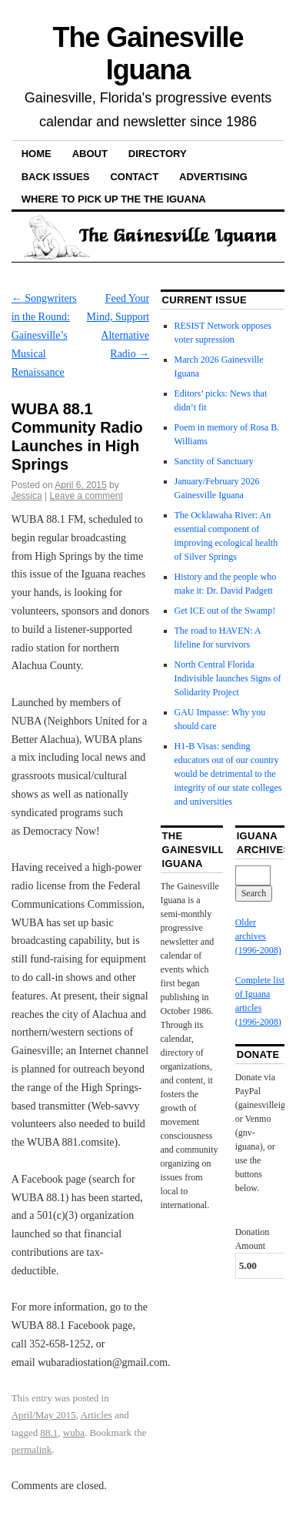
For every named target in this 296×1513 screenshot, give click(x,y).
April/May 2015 (44, 1415)
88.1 (49, 1432)
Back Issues (56, 176)
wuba (74, 1432)
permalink (32, 1449)
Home (37, 153)
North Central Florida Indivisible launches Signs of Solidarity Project (228, 678)
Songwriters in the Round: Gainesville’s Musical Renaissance (44, 335)
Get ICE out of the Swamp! (225, 610)
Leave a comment (85, 495)
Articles (96, 1415)
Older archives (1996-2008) (258, 936)
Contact (134, 176)
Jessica (27, 495)
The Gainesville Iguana (148, 53)
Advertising (213, 176)
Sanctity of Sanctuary (214, 461)
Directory (157, 153)
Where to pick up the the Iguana (114, 199)
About (90, 153)
